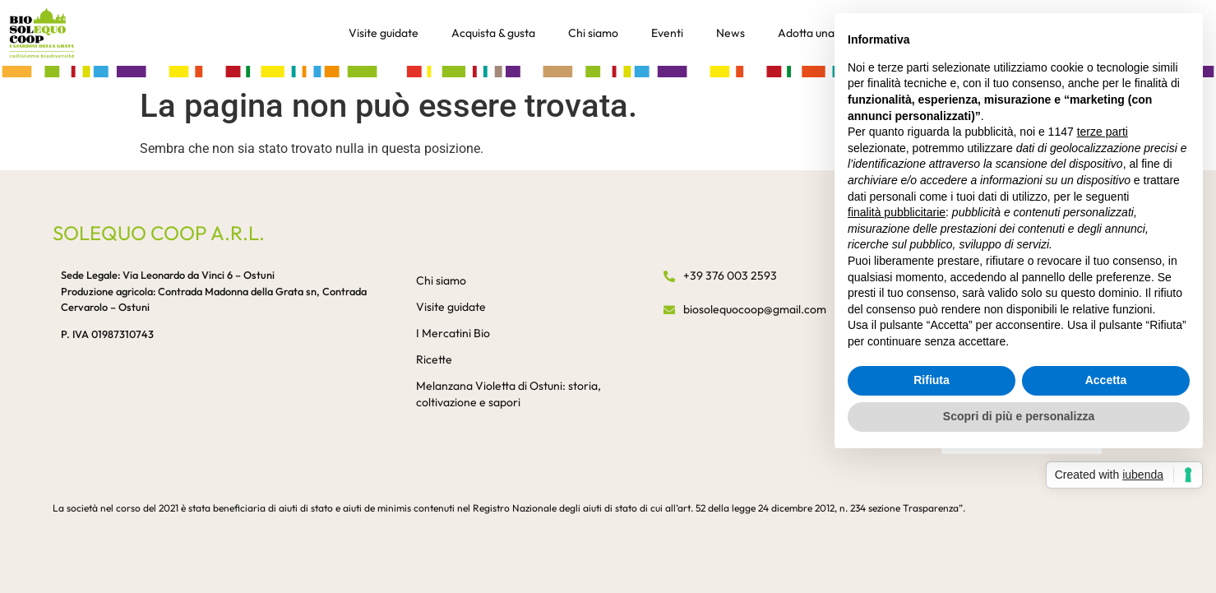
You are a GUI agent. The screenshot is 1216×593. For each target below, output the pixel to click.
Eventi (667, 32)
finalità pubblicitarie (897, 212)
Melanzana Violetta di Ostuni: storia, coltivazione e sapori (508, 394)
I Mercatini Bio (453, 333)
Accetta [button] (1106, 380)
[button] (608, 70)
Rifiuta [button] (931, 380)
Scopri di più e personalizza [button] (1018, 416)
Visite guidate (383, 32)
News (730, 32)
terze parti (1102, 131)
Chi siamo (593, 32)
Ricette (434, 359)
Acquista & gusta (493, 32)
